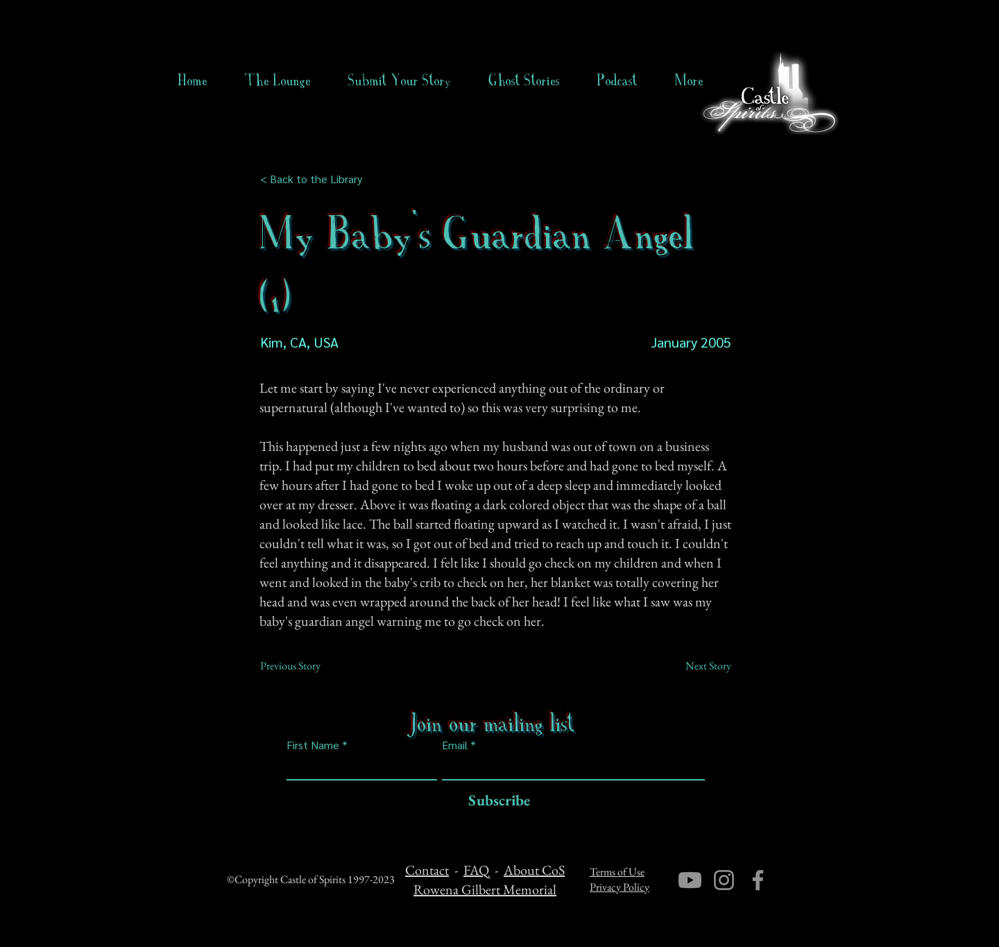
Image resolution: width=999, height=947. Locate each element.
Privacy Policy (619, 887)
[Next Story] (696, 666)
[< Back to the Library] (315, 179)
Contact (427, 870)
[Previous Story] (306, 666)
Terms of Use (617, 871)
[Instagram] (723, 880)
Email (455, 745)
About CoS (534, 870)
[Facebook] (757, 880)
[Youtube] (689, 880)
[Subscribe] (496, 801)
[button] (524, 80)
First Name (313, 745)
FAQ (476, 870)
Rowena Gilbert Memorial (484, 889)
